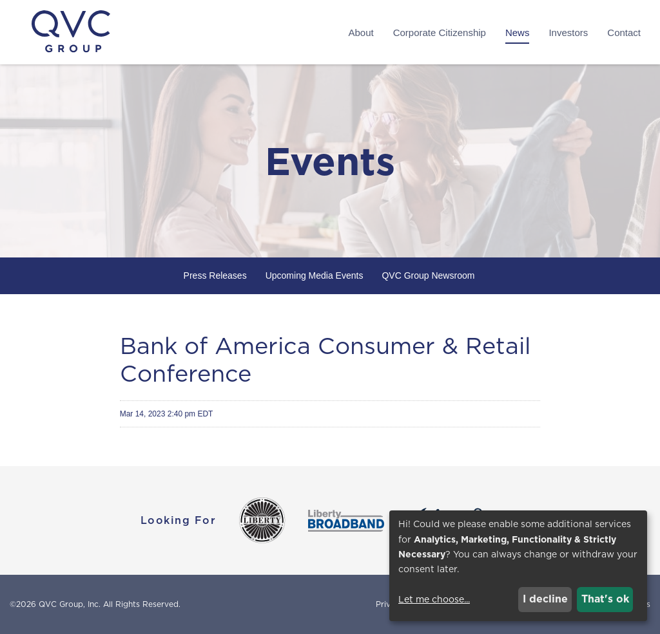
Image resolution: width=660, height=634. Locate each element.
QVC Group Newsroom (428, 275)
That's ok (605, 599)
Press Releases (215, 275)
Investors (568, 32)
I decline (545, 599)
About (360, 32)
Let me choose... (434, 599)
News (517, 32)
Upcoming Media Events (315, 275)
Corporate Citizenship (439, 32)
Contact (624, 32)
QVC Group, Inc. (70, 604)
